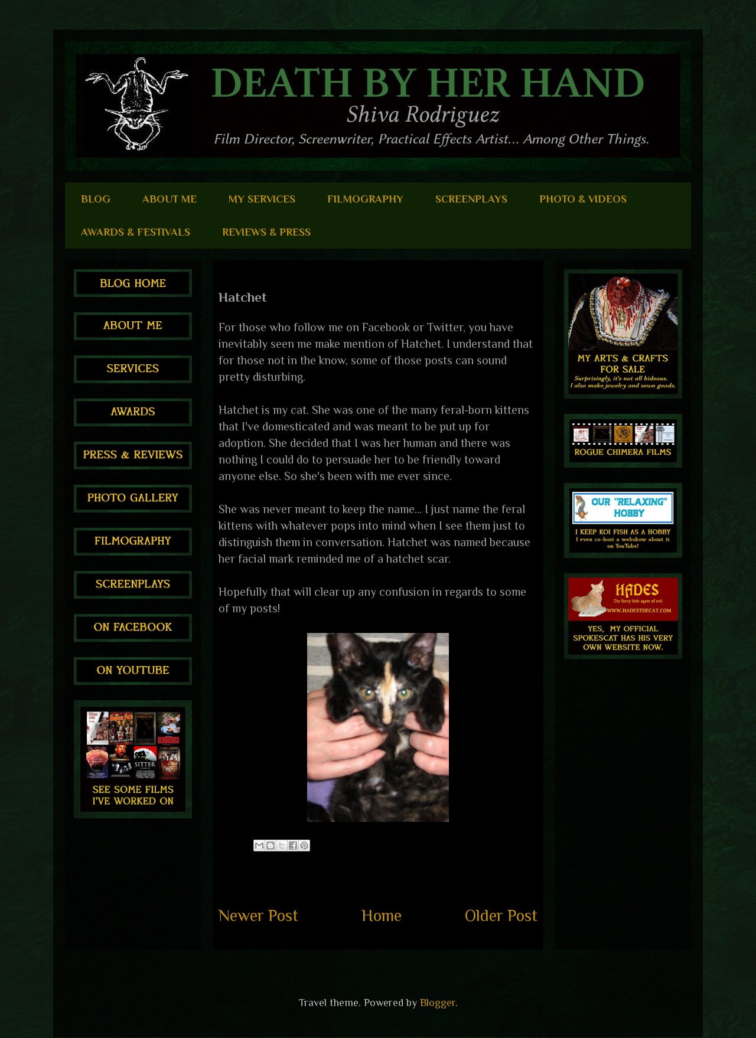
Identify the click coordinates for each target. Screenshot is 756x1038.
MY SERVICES (262, 199)
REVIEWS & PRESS (266, 232)
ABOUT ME (169, 199)
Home (381, 915)
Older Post (501, 915)
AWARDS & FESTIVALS (135, 232)
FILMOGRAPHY (365, 199)
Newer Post (258, 915)
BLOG (95, 199)
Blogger (437, 1002)
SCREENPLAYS (471, 199)
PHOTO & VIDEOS (583, 199)
